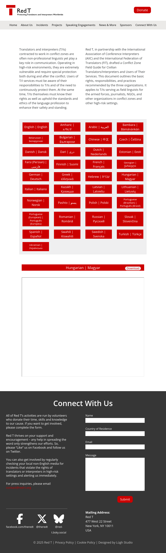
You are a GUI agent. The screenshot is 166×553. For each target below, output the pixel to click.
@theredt (42, 521)
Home (13, 25)
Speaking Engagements (80, 25)
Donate (142, 10)
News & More (107, 25)
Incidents (42, 25)
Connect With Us (146, 25)
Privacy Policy (64, 542)
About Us (27, 25)
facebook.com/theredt (20, 521)
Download (133, 268)
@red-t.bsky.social (58, 524)
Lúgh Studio (124, 542)
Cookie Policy (86, 542)
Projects (57, 25)
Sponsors (126, 25)
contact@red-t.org (18, 488)
